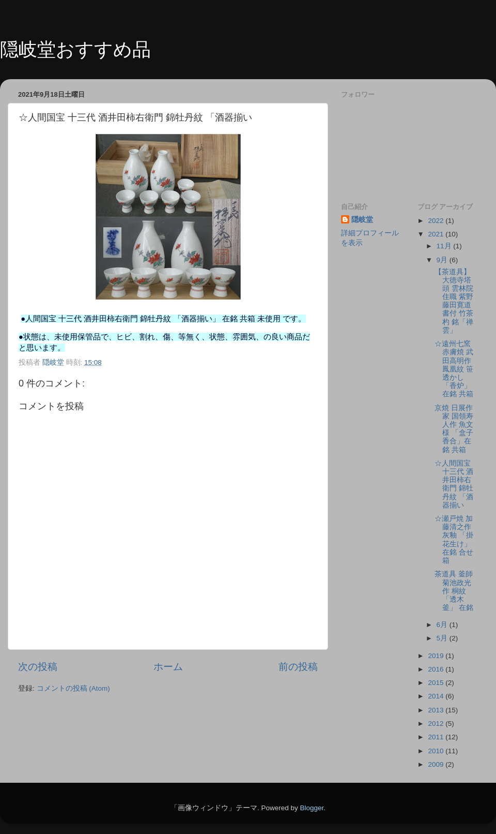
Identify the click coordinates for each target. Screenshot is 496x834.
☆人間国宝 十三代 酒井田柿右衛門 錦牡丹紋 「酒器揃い (454, 484)
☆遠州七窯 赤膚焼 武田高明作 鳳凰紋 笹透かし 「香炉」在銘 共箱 (458, 369)
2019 (436, 656)
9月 (443, 260)
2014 (436, 696)
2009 (436, 764)
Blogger (311, 808)
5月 (443, 638)
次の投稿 (37, 666)
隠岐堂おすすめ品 (75, 49)
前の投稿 (298, 666)
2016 (436, 669)
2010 (436, 751)
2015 (436, 683)
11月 (445, 246)
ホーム (168, 666)
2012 (436, 723)
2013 (436, 710)
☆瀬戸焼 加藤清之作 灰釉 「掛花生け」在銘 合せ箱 (454, 539)
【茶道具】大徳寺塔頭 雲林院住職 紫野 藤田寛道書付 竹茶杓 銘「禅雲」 (454, 301)
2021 (436, 234)
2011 (436, 737)
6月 (443, 625)
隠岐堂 (362, 220)
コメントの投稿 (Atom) (73, 688)
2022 (436, 221)
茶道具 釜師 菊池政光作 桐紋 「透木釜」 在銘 (454, 591)
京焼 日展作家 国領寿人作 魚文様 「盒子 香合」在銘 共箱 (454, 429)
